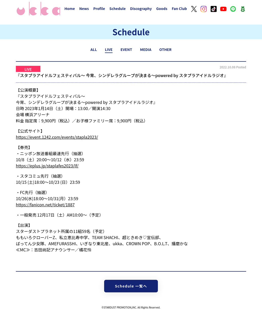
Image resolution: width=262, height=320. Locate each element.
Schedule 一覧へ (131, 286)
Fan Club (179, 8)
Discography (141, 8)
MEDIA (145, 49)
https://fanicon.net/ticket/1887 (45, 204)
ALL (94, 49)
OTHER (165, 49)
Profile (99, 8)
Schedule (117, 8)
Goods (161, 8)
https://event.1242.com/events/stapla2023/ (57, 137)
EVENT (126, 49)
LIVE (109, 49)
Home (69, 8)
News (84, 8)
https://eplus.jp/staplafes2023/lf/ (47, 166)
